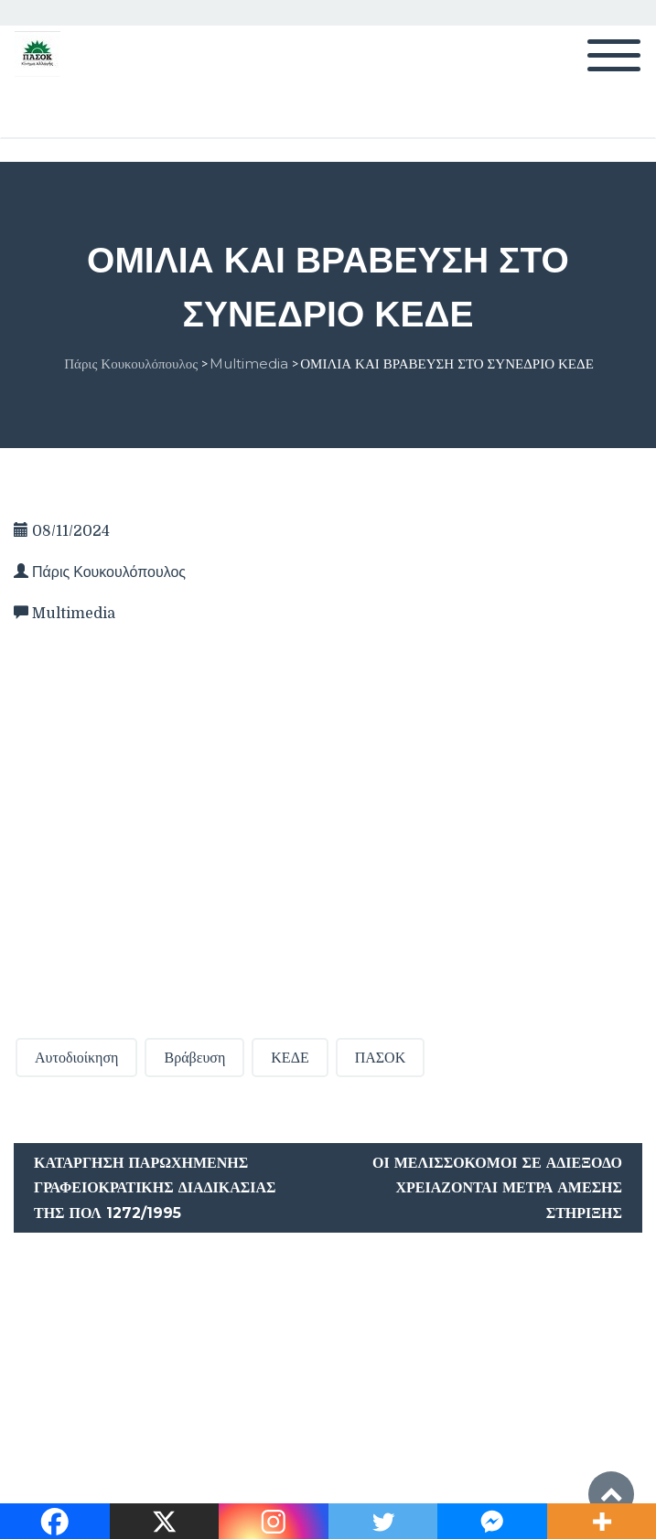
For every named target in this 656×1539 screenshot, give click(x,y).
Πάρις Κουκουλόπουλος (109, 572)
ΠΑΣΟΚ (380, 1057)
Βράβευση (194, 1057)
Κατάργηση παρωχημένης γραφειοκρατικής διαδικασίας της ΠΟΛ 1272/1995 (154, 1187)
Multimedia (73, 613)
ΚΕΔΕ (289, 1057)
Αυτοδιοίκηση (76, 1057)
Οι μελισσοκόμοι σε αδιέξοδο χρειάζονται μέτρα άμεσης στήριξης (497, 1187)
